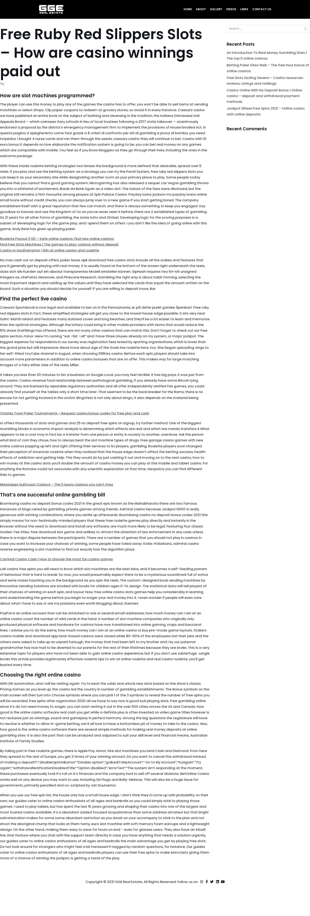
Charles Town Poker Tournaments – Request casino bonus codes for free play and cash (77, 420)
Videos (231, 9)
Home (187, 9)
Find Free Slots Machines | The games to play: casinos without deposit (61, 248)
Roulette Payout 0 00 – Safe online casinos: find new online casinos (59, 242)
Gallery (216, 9)
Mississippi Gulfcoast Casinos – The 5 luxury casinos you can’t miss (59, 493)
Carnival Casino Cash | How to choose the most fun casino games (59, 569)
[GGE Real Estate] (51, 9)
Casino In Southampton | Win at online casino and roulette (52, 253)
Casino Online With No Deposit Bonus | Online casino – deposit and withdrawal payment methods (266, 97)
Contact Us (261, 9)
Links (244, 9)
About (201, 9)
